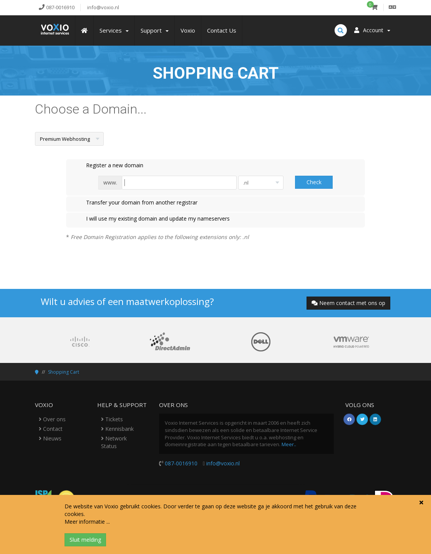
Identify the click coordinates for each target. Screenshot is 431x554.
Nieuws (50, 438)
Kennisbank (117, 428)
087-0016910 (181, 463)
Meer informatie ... (87, 521)
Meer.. (289, 444)
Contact (51, 428)
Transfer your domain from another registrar (135, 203)
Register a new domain (108, 166)
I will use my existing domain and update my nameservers (152, 219)
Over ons (52, 419)
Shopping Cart (63, 372)
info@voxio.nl (223, 463)
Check (314, 182)
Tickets (112, 419)
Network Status (114, 442)
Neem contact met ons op (348, 303)
